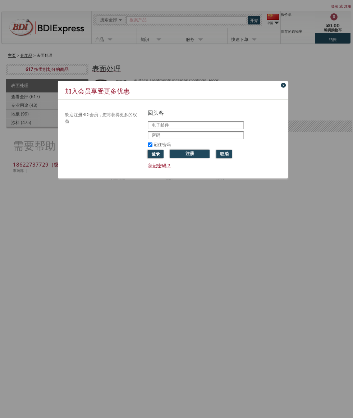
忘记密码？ (159, 165)
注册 (189, 153)
